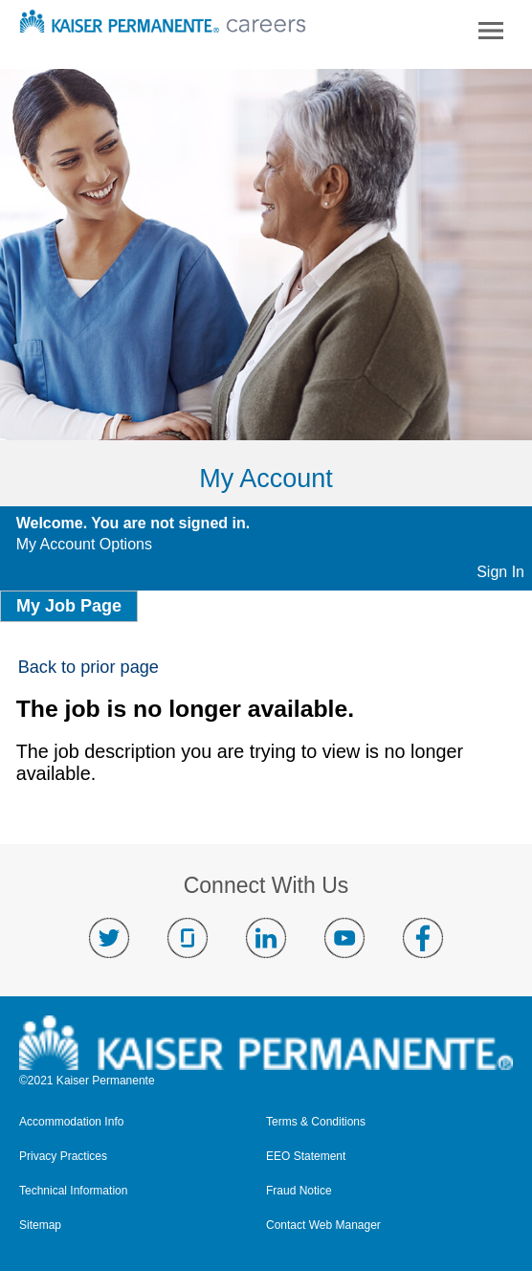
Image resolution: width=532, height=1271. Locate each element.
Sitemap (40, 1225)
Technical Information (73, 1191)
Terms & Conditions (316, 1122)
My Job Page (69, 605)
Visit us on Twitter (109, 938)
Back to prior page (88, 667)
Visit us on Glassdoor (187, 938)
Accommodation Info (71, 1122)
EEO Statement (305, 1156)
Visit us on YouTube (344, 938)
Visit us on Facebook (423, 938)
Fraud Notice (299, 1191)
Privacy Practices (63, 1156)
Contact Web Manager (323, 1225)
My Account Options (84, 544)
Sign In (500, 572)
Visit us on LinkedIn (266, 938)
